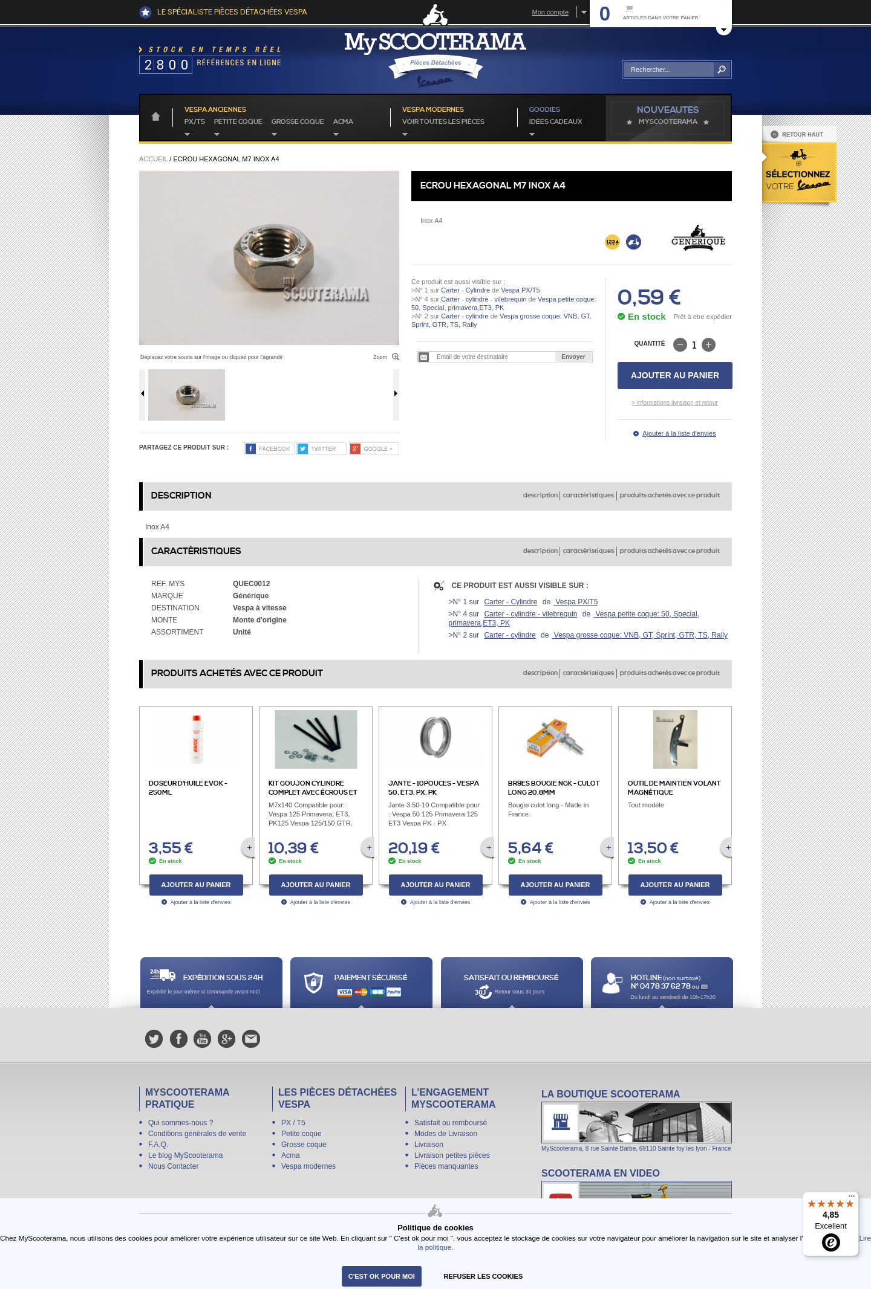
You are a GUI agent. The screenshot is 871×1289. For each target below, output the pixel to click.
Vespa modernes (308, 1166)
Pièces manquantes (446, 1166)
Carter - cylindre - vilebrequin (483, 299)
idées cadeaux (555, 122)
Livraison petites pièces (452, 1155)
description (540, 495)
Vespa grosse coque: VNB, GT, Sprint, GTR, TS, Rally (640, 635)
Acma (343, 122)
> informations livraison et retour (674, 402)
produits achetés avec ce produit (670, 495)
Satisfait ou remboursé (450, 1123)
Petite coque (238, 122)
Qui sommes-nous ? (180, 1123)
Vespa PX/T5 (519, 290)
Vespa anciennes (215, 110)
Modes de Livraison (445, 1133)
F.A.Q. (158, 1144)
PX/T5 (194, 122)
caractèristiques (588, 495)
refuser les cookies (483, 1276)
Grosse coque (298, 122)
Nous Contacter (173, 1166)
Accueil (153, 159)
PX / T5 (293, 1123)
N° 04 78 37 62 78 (661, 986)
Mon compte (550, 12)
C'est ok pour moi (381, 1276)
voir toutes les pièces (443, 122)
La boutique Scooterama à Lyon (636, 1120)
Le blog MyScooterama (185, 1155)
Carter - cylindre (464, 316)
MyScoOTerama (668, 122)
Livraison (428, 1144)
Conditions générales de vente (197, 1133)
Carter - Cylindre (465, 290)
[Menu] (851, 1199)
